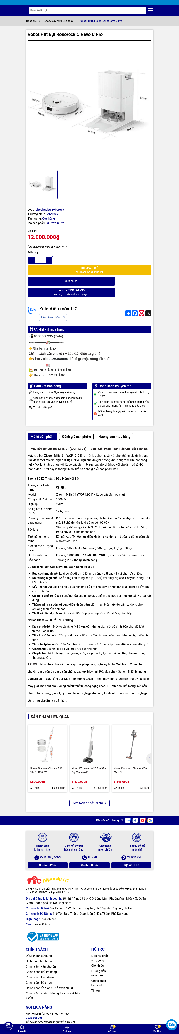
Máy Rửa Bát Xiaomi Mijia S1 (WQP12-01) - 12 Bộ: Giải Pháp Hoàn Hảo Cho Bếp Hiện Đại (90, 437)
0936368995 (47, 854)
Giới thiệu (97, 954)
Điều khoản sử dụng (39, 945)
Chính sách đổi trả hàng (41, 961)
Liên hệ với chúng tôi (53, 306)
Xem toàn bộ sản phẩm (89, 792)
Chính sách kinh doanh (41, 966)
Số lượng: (33, 252)
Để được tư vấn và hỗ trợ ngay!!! (121, 281)
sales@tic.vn (43, 913)
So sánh (58, 776)
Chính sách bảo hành (39, 971)
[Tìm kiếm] (140, 10)
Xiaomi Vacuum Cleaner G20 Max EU (130, 759)
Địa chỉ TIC (131, 854)
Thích (35, 776)
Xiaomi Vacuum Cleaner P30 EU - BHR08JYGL (46, 759)
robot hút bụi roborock (49, 209)
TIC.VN (32, 653)
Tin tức (96, 979)
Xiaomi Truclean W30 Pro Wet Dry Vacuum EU (89, 759)
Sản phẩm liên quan (50, 705)
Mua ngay (58, 280)
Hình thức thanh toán (39, 950)
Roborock (52, 214)
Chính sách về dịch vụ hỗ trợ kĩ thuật (49, 977)
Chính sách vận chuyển (41, 955)
